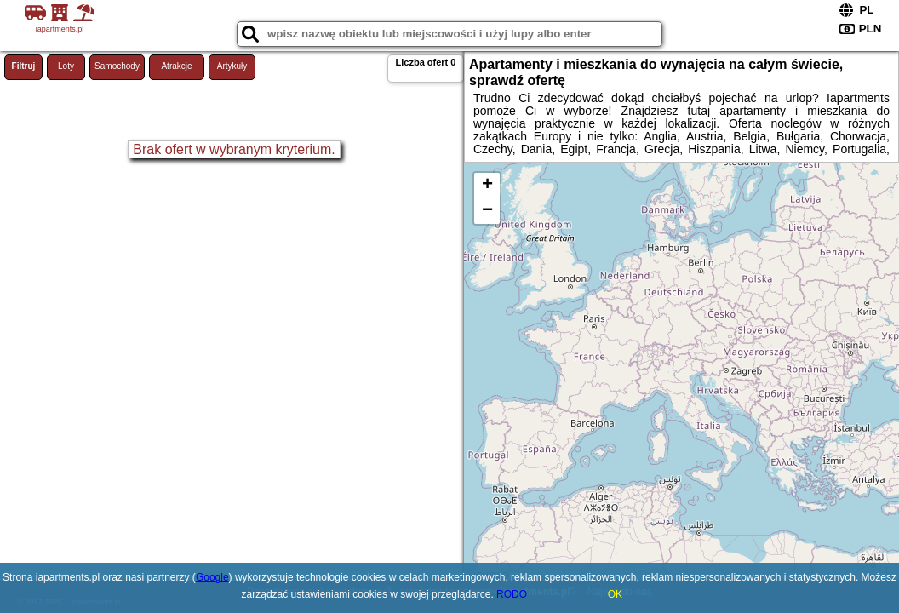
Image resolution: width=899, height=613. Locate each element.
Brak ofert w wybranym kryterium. (234, 149)
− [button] (487, 211)
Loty (66, 66)
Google (212, 577)
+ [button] (487, 185)
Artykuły (232, 66)
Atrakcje (176, 66)
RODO (511, 594)
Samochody (117, 66)
